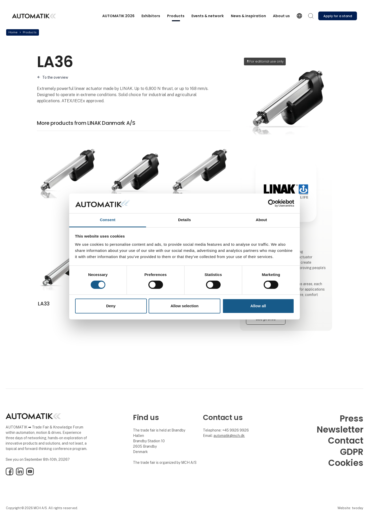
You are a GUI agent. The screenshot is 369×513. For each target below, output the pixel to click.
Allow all (258, 306)
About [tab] (261, 220)
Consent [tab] (108, 220)
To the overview (55, 77)
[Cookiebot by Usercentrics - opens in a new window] (271, 203)
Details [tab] (184, 220)
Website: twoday (350, 508)
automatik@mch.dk (229, 436)
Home (12, 32)
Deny (111, 306)
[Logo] (34, 16)
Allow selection (184, 306)
